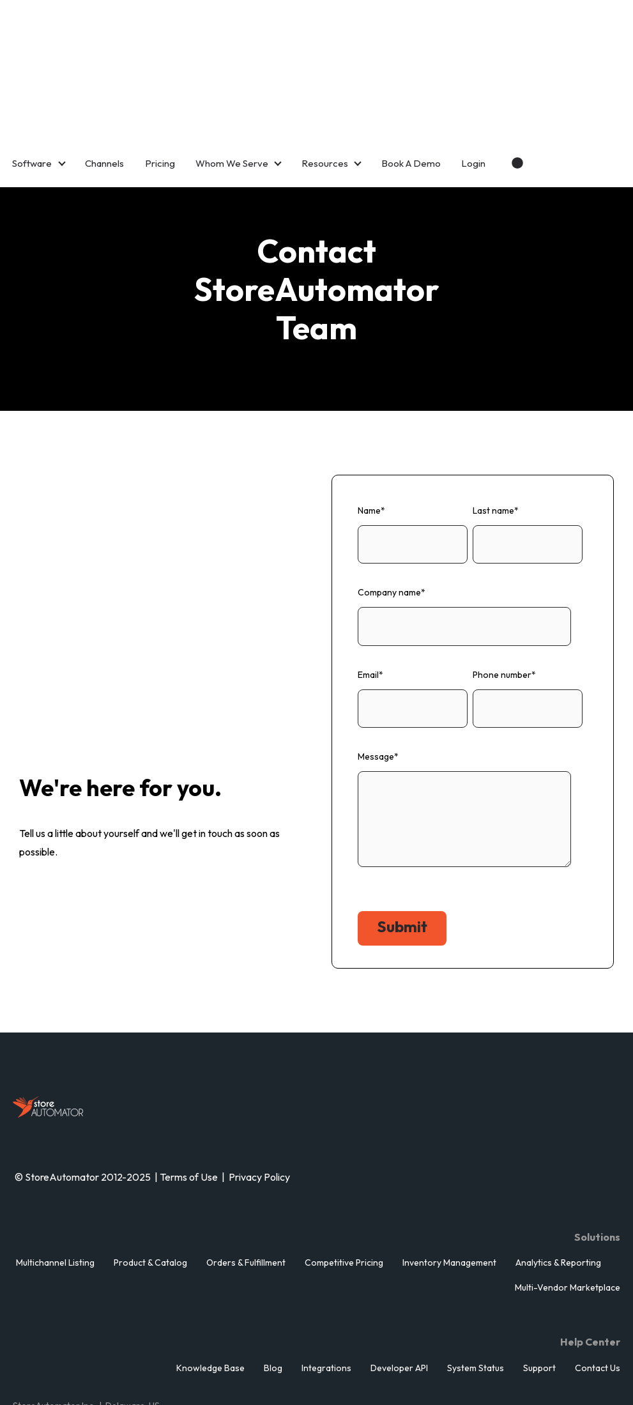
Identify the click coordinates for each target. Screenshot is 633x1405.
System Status (475, 1284)
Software (32, 79)
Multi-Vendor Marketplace (567, 1203)
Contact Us (597, 1284)
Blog (273, 1284)
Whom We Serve (231, 79)
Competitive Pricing (344, 1179)
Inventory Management (449, 1179)
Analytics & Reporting (558, 1179)
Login (473, 79)
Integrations (326, 1284)
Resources (324, 79)
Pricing (160, 79)
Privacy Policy (260, 1093)
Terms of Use (189, 1093)
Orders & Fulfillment (246, 1179)
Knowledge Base (210, 1284)
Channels (104, 79)
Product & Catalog (150, 1179)
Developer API (399, 1284)
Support (539, 1284)
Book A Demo (411, 79)
